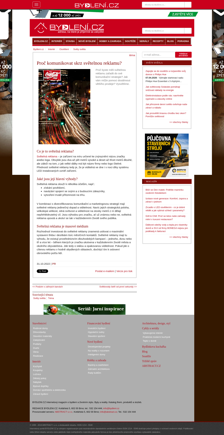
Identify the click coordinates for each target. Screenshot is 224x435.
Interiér (51, 49)
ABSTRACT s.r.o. (64, 412)
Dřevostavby (39, 332)
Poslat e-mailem (104, 271)
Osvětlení (64, 49)
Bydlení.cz (38, 49)
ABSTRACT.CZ (151, 365)
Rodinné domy (40, 328)
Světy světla (39, 298)
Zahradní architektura (99, 369)
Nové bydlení (94, 341)
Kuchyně (37, 366)
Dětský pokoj (39, 378)
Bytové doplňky (40, 386)
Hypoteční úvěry (96, 332)
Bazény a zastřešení (98, 365)
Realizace (38, 356)
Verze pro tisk (124, 271)
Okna (35, 352)
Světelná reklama (47, 156)
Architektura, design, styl (156, 323)
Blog (145, 351)
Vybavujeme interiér (153, 333)
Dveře (36, 348)
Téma (51, 298)
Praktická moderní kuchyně (156, 337)
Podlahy (37, 344)
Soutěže (146, 356)
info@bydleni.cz (111, 408)
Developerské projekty (99, 346)
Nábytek (37, 382)
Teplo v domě (149, 341)
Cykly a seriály (150, 328)
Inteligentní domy (96, 354)
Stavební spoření (96, 336)
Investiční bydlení (96, 328)
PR (54, 263)
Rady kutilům (94, 373)
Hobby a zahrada (96, 360)
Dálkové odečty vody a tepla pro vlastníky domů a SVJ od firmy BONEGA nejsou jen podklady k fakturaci (167, 228)
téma (132, 55)
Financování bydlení (98, 323)
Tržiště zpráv (149, 361)
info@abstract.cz (108, 412)
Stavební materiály (42, 336)
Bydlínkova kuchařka (154, 346)
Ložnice (37, 374)
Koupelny (38, 370)
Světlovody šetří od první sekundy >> (118, 286)
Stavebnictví (39, 323)
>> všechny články (178, 122)
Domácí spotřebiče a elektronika (49, 390)
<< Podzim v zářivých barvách (47, 286)
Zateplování (39, 340)
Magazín (151, 181)
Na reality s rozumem (98, 350)
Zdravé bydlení (40, 394)
